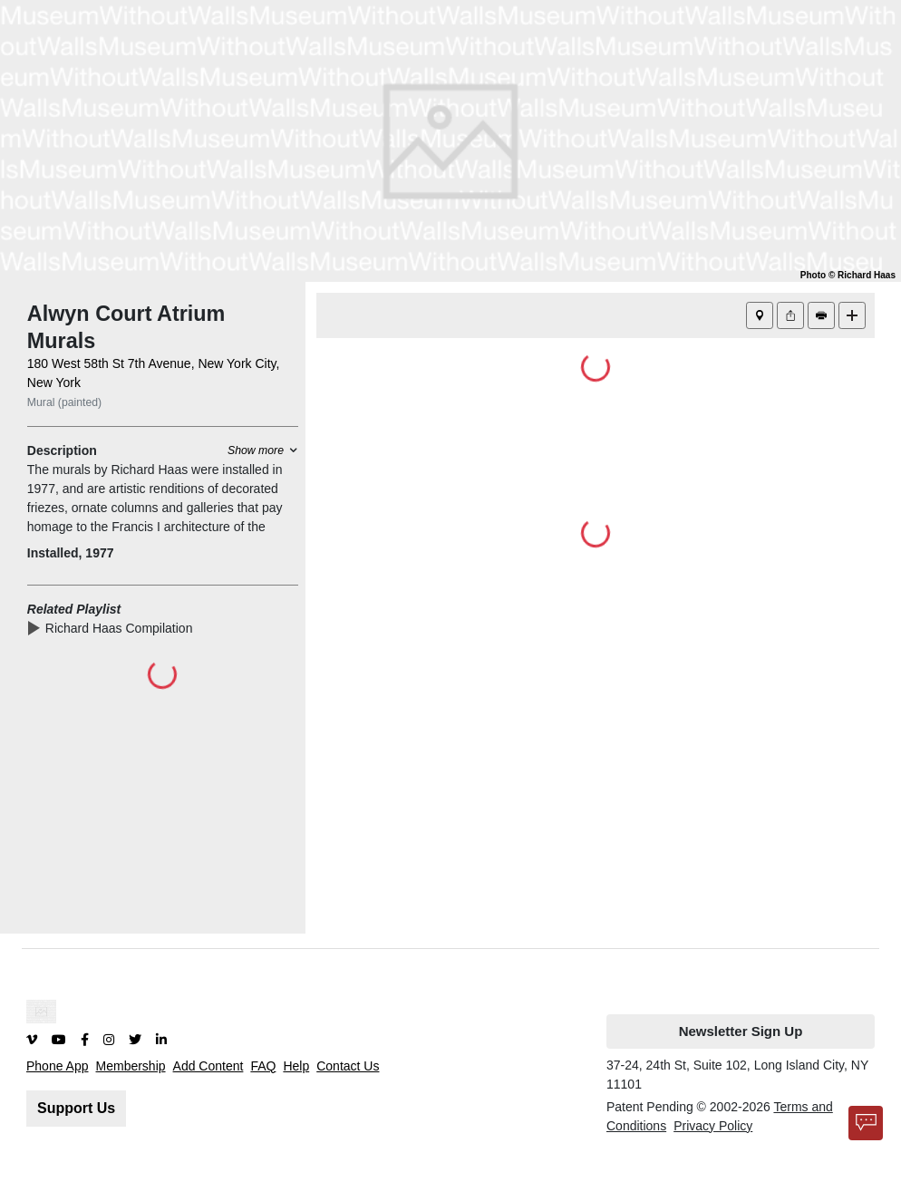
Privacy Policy (712, 1126)
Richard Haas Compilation (122, 628)
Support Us (76, 1108)
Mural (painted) (64, 402)
